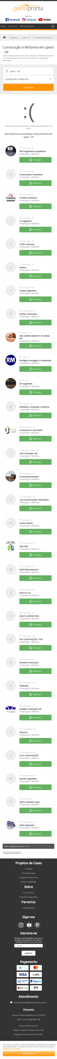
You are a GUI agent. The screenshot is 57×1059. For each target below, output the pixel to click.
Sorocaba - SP (28, 148)
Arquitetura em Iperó (12, 853)
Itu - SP (25, 380)
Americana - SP (29, 822)
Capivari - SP (28, 404)
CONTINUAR (28, 1053)
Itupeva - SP (27, 520)
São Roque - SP (29, 497)
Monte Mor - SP (29, 473)
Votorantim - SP (29, 311)
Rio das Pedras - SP (30, 450)
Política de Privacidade (11, 1049)
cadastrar (28, 953)
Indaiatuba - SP (29, 427)
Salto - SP (26, 333)
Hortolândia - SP (29, 729)
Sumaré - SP (28, 799)
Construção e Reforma (29, 154)
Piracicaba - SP (29, 543)
